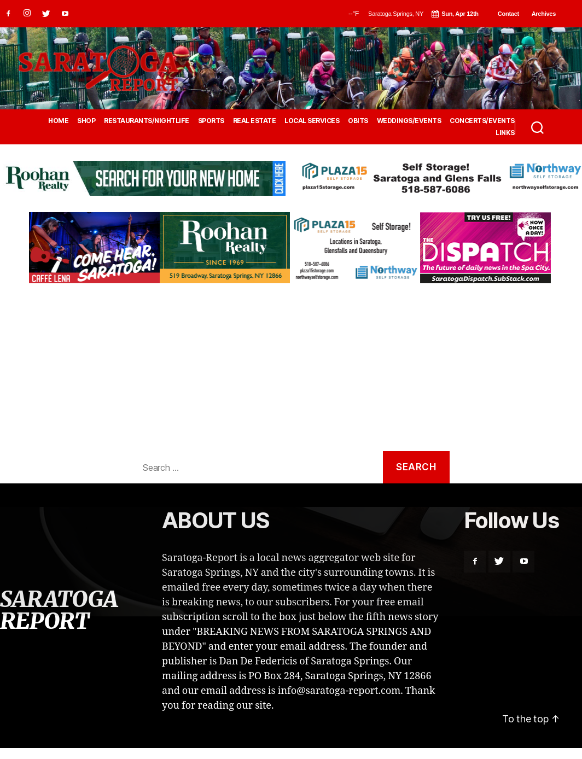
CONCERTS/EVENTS (482, 121)
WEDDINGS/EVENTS (409, 121)
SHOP (86, 121)
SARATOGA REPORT (58, 610)
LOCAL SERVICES (311, 121)
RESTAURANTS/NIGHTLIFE (146, 121)
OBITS (358, 121)
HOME (58, 121)
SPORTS (211, 121)
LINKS (505, 133)
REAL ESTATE (254, 121)
